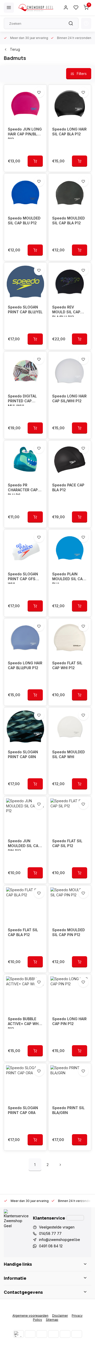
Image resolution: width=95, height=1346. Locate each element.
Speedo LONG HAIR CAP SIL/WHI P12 (69, 398)
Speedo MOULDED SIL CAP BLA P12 (68, 220)
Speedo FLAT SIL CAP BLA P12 (23, 932)
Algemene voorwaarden (30, 1315)
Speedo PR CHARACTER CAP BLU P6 (23, 489)
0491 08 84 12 (51, 1246)
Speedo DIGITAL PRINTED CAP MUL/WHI (22, 400)
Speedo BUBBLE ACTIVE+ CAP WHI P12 (24, 1023)
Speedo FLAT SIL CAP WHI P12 (67, 665)
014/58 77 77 (50, 1233)
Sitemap (52, 1320)
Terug (12, 49)
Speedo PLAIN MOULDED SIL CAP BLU (68, 578)
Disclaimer (60, 1315)
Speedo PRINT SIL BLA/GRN (68, 1110)
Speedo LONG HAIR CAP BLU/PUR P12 (25, 665)
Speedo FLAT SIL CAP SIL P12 (67, 843)
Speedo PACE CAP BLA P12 (68, 487)
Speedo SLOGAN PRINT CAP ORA (23, 1110)
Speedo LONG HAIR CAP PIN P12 (69, 1021)
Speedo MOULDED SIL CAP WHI (68, 754)
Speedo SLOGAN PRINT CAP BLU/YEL (25, 309)
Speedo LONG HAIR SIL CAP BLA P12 (69, 131)
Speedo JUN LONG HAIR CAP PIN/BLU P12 (25, 133)
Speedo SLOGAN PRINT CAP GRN (23, 754)
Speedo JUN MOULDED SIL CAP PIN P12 (24, 845)
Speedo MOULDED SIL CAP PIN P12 (68, 932)
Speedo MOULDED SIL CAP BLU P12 (24, 220)
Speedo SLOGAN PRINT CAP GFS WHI (23, 578)
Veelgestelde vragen (56, 1227)
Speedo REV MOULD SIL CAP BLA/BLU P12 (66, 311)
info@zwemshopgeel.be (59, 1239)
